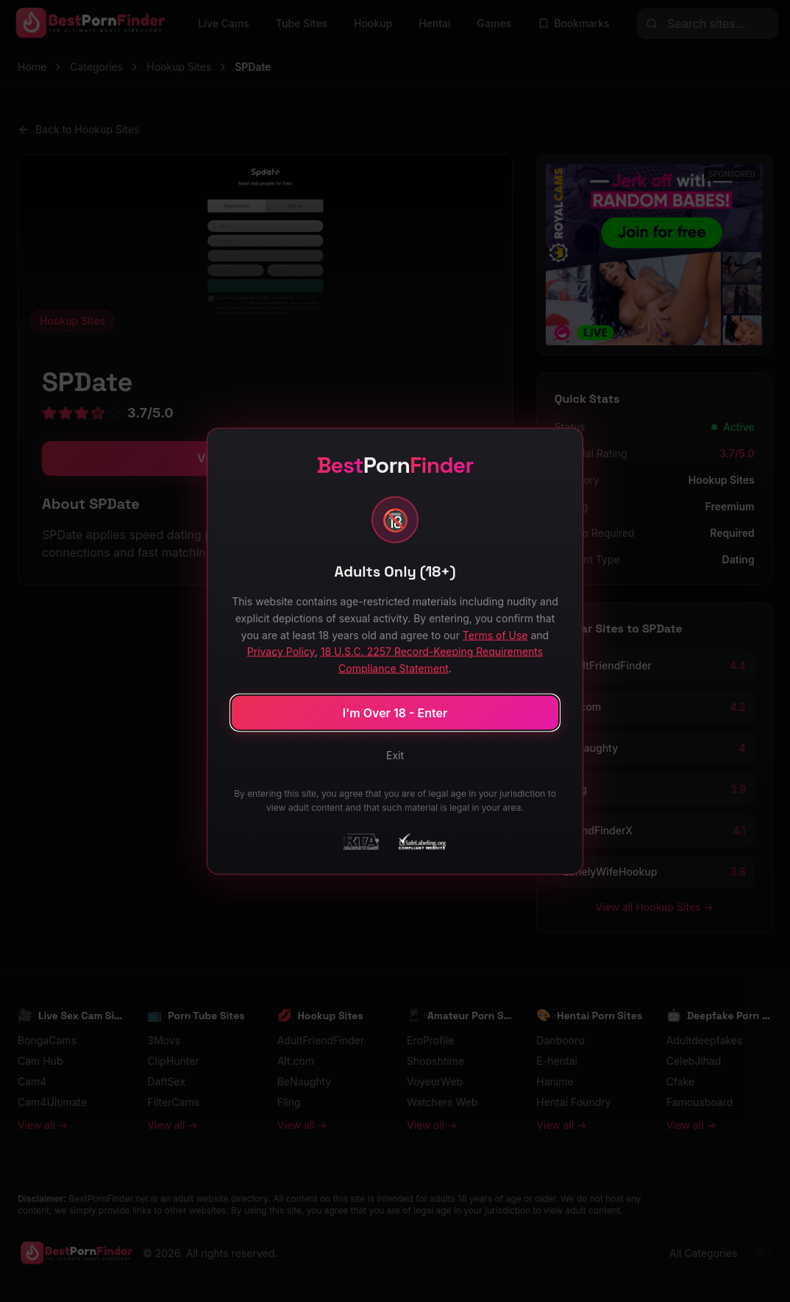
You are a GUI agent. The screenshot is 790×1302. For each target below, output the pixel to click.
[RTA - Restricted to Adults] (361, 841)
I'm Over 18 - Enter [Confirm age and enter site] (395, 712)
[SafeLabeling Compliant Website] (421, 841)
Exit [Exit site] (395, 754)
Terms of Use (495, 634)
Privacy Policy (281, 651)
